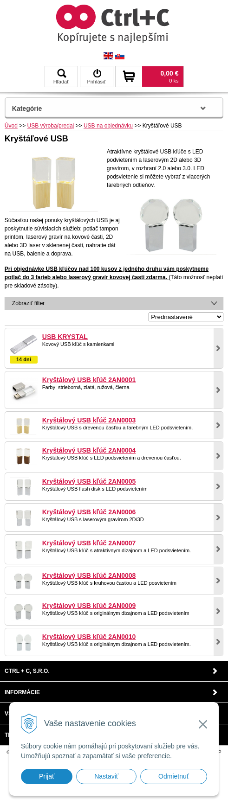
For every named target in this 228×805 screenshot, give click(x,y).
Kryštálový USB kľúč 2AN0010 (89, 636)
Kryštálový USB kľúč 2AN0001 (89, 379)
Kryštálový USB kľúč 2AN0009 (89, 605)
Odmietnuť (173, 776)
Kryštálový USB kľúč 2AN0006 (89, 512)
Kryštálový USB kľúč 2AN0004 (89, 450)
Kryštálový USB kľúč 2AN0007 (89, 543)
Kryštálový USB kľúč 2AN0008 (89, 575)
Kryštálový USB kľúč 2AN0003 (89, 420)
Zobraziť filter (28, 303)
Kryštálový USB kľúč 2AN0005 (89, 481)
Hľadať (61, 76)
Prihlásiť (96, 76)
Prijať (46, 776)
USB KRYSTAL (65, 336)
